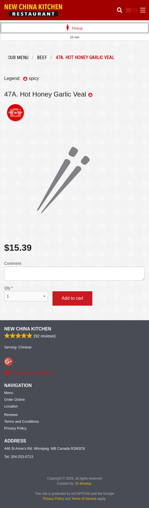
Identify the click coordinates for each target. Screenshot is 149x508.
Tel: (18, 457)
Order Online (14, 399)
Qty (26, 293)
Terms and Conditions (21, 421)
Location (11, 406)
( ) (131, 10)
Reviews (11, 415)
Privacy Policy (15, 428)
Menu (8, 393)
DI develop (83, 483)
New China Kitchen (27, 328)
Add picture (15, 112)
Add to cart (72, 298)
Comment (74, 271)
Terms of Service (83, 499)
